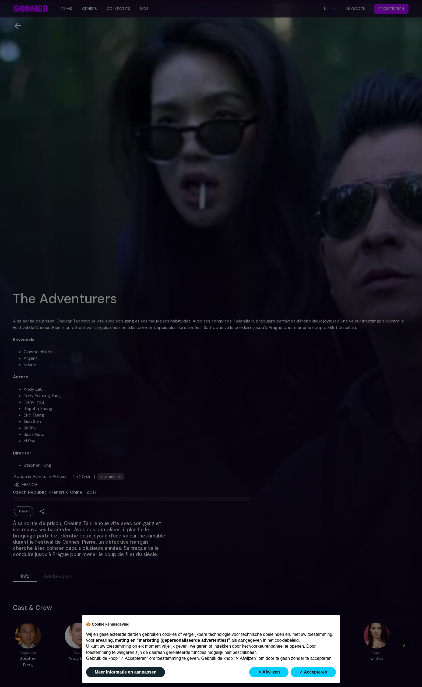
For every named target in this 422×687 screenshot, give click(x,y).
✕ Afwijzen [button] (269, 672)
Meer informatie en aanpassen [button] (125, 672)
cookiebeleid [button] (287, 640)
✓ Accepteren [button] (313, 672)
